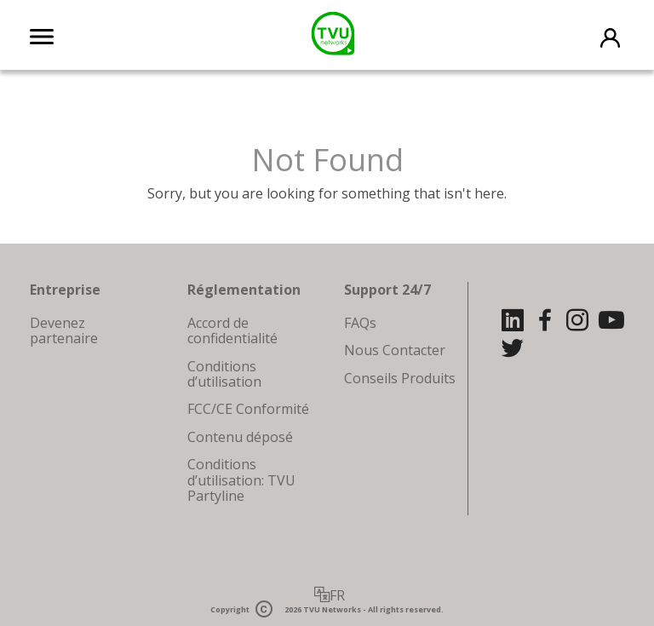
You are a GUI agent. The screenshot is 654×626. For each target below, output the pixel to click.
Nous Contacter (394, 350)
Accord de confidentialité (232, 330)
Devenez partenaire (64, 330)
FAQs (360, 322)
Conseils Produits (400, 378)
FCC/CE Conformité (248, 408)
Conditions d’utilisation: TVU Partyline (241, 480)
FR (337, 595)
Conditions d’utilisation (224, 374)
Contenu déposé (240, 437)
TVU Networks (332, 609)
